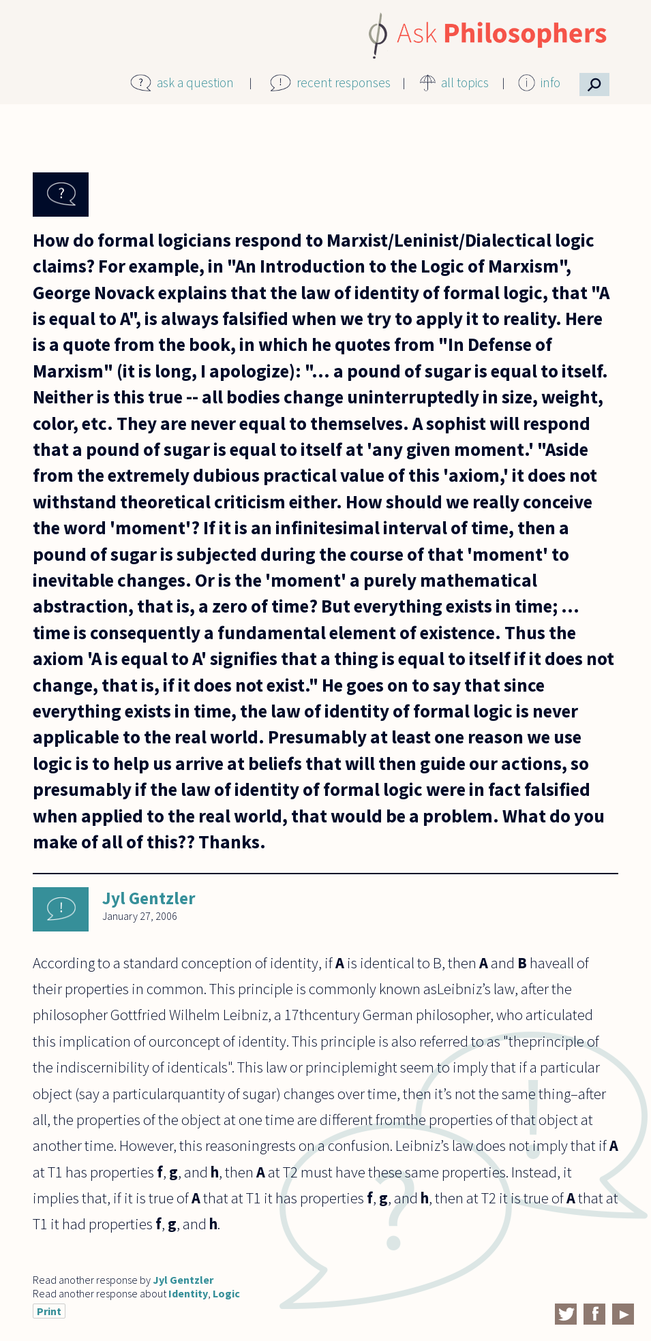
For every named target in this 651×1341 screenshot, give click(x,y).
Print (49, 1311)
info (550, 82)
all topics (465, 82)
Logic (226, 1293)
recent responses (344, 82)
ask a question (195, 82)
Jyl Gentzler (149, 898)
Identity (188, 1293)
